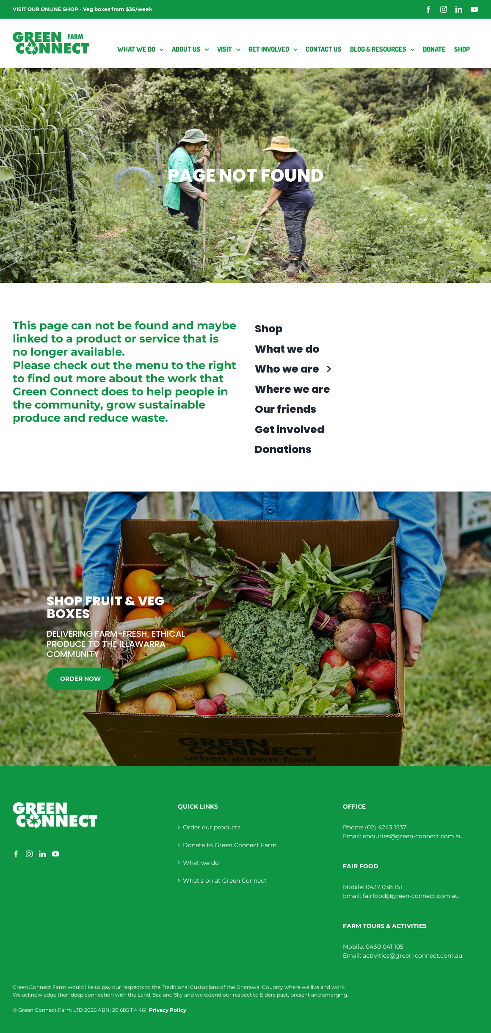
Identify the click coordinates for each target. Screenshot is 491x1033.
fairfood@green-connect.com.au (411, 896)
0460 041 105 (384, 946)
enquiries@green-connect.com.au (413, 836)
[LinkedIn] (42, 854)
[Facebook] (16, 854)
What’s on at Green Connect (225, 880)
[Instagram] (29, 854)
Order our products (211, 827)
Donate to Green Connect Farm (230, 845)
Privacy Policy (167, 1010)
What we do (201, 863)
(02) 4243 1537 (385, 827)
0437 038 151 (384, 887)
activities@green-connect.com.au (412, 955)
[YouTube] (55, 854)
